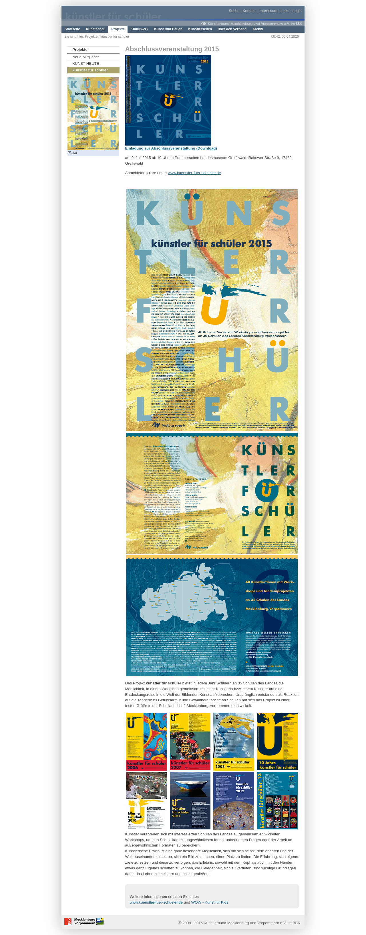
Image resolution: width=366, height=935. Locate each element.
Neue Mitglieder (85, 57)
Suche (234, 11)
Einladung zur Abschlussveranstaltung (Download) (171, 148)
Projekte (91, 37)
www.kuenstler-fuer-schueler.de (194, 173)
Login (297, 11)
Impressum (267, 11)
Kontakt (248, 11)
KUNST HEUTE (85, 63)
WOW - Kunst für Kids (209, 902)
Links (285, 11)
